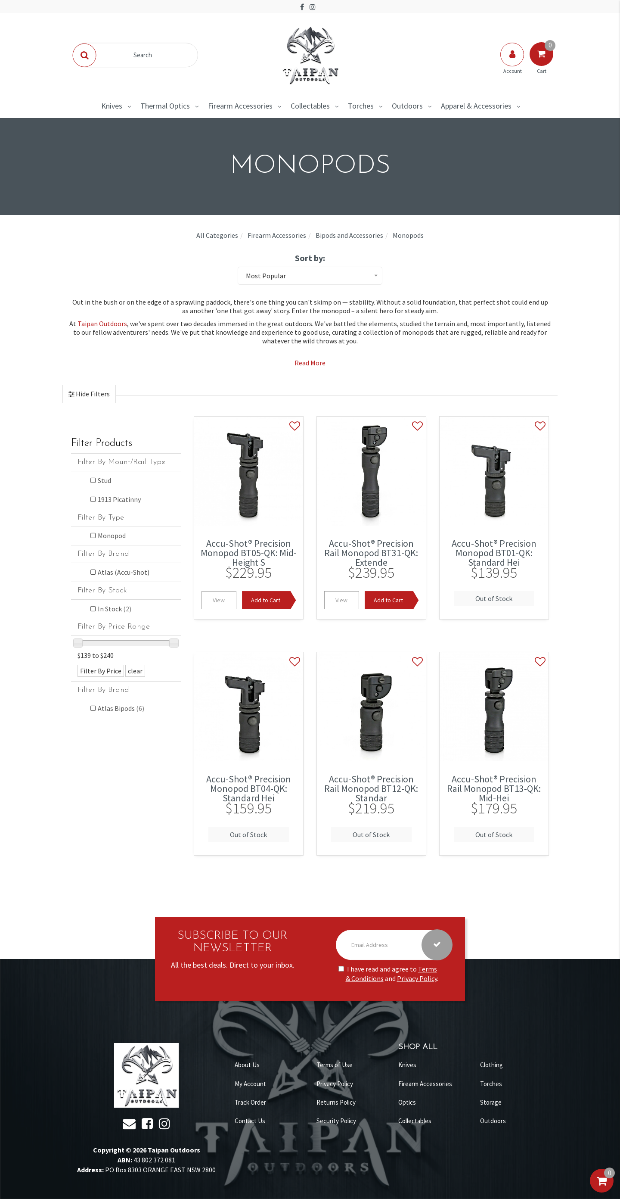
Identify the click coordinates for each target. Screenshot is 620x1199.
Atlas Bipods (121, 708)
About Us (247, 1065)
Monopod (112, 535)
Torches (361, 106)
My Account (250, 1084)
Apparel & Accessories (476, 106)
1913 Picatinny (119, 499)
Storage (491, 1102)
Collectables (310, 106)
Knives (111, 106)
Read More (310, 362)
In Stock (114, 608)
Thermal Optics (165, 106)
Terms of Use (334, 1065)
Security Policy (336, 1121)
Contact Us (250, 1121)
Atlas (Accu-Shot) (123, 572)
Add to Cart (265, 600)
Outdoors (407, 106)
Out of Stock (493, 598)
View (219, 600)
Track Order (250, 1102)
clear (135, 670)
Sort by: (310, 257)
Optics (407, 1102)
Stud (104, 480)
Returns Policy (336, 1102)
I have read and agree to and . (388, 974)
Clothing (491, 1065)
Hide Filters (92, 393)
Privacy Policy (417, 979)
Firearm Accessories (240, 106)
